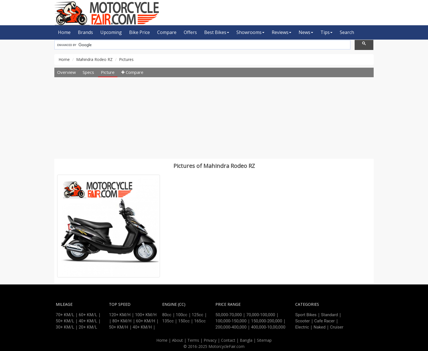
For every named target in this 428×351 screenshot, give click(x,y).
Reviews (281, 32)
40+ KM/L (88, 320)
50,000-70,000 (228, 314)
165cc (200, 320)
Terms (193, 340)
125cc (197, 314)
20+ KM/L (88, 327)
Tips (326, 32)
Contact (228, 340)
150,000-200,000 (266, 320)
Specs (88, 72)
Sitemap (264, 340)
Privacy (210, 340)
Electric (302, 327)
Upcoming (111, 32)
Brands (85, 32)
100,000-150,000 (230, 320)
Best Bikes (216, 32)
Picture (108, 72)
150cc (184, 320)
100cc (181, 314)
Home (64, 32)
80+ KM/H (122, 320)
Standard (329, 314)
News (306, 32)
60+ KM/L (88, 314)
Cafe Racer (324, 320)
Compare (166, 32)
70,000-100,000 (260, 314)
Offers (190, 32)
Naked (319, 327)
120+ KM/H (120, 314)
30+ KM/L (65, 327)
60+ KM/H (145, 320)
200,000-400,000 (230, 327)
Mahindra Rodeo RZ (94, 59)
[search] (201, 45)
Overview (66, 72)
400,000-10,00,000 (268, 327)
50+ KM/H (118, 327)
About (177, 340)
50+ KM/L (65, 320)
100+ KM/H (146, 314)
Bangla (246, 340)
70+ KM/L (65, 314)
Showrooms (250, 32)
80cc (166, 314)
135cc (168, 320)
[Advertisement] (214, 119)
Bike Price (139, 32)
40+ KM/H (142, 327)
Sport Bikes (306, 314)
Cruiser (336, 327)
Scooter (302, 320)
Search (347, 32)
